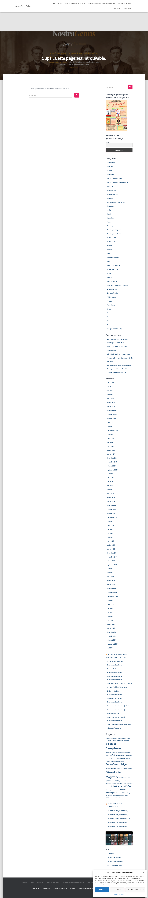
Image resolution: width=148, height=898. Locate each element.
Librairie (109, 261)
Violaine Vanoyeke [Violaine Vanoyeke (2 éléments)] (110, 798)
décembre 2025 (112, 410)
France (109, 222)
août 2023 (110, 474)
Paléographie (111, 297)
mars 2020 (110, 620)
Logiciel (109, 277)
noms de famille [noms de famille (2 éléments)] (120, 795)
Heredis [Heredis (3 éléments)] (116, 781)
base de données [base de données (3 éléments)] (123, 740)
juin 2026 (110, 387)
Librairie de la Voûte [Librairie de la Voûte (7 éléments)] (121, 786)
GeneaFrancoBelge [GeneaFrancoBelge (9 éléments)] (116, 764)
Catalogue (110, 206)
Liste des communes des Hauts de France (101, 3)
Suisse (109, 321)
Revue (109, 309)
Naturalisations (112, 289)
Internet (109, 249)
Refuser (117, 890)
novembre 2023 (112, 462)
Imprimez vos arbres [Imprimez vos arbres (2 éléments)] (117, 783)
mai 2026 (110, 391)
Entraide (109, 214)
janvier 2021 (111, 585)
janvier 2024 (111, 454)
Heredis (109, 245)
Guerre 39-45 (111, 242)
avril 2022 (110, 537)
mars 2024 (110, 446)
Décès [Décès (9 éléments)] (115, 755)
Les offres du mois (113, 257)
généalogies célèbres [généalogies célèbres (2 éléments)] (124, 777)
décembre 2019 (112, 632)
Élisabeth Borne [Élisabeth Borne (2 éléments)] (120, 798)
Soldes (109, 313)
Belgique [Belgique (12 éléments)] (111, 743)
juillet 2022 (110, 525)
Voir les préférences (135, 890)
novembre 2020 (112, 592)
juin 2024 (110, 442)
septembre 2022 (112, 517)
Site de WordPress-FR (114, 865)
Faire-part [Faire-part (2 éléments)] (113, 758)
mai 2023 (110, 486)
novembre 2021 (112, 557)
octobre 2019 (111, 640)
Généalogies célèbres (114, 234)
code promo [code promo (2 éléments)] (119, 752)
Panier (72, 888)
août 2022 (110, 521)
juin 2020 (110, 608)
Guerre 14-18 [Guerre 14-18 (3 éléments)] (121, 768)
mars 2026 (110, 399)
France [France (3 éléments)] (108, 761)
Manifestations (112, 281)
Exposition (110, 218)
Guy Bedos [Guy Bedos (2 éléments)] (129, 768)
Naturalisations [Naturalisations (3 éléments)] (111, 795)
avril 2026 (110, 395)
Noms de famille (112, 293)
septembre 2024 (112, 430)
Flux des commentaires (115, 861)
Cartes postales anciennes (116, 202)
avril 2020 (110, 616)
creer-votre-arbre (52, 883)
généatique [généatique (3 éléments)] (109, 781)
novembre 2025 (112, 414)
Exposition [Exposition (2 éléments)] (108, 758)
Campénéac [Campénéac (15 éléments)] (114, 748)
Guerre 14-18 (111, 238)
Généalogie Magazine (114, 230)
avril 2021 (110, 573)
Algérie (109, 170)
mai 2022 (110, 533)
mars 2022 (110, 541)
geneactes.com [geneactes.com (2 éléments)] (115, 761)
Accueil (52, 3)
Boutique (117, 8)
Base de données (112, 194)
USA (108, 325)
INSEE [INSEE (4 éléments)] (125, 783)
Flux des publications (114, 857)
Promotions (111, 305)
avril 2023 (110, 490)
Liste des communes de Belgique (75, 3)
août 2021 (110, 569)
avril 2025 (110, 426)
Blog (60, 3)
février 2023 (111, 497)
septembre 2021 (112, 565)
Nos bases (127, 8)
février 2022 (111, 545)
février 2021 (111, 581)
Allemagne (110, 174)
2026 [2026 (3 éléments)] (107, 738)
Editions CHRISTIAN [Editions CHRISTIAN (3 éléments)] (125, 755)
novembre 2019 (112, 636)
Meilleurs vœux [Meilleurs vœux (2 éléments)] (118, 793)
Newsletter (36, 888)
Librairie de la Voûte (113, 265)
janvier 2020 (111, 628)
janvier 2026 (111, 406)
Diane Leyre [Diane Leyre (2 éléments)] (109, 755)
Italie (108, 253)
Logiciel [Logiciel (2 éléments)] (111, 790)
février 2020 (111, 624)
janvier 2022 (111, 549)
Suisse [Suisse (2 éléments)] (126, 795)
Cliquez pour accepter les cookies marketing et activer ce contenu (119, 839)
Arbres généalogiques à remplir (117, 182)
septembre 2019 (112, 644)
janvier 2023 (111, 501)
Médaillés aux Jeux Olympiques (117, 285)
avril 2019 (110, 648)
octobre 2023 (111, 466)
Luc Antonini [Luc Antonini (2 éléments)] (117, 790)
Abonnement (111, 162)
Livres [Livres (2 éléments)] (107, 790)
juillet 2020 (110, 604)
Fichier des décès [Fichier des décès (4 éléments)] (123, 759)
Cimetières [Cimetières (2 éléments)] (124, 749)
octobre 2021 (111, 561)
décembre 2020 (112, 588)
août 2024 (110, 434)
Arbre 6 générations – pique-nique (118, 354)
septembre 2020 (112, 596)
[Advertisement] (74, 15)
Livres (109, 273)
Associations (111, 190)
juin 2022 (110, 529)
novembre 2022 (112, 509)
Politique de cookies (119, 894)
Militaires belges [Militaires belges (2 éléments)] (126, 793)
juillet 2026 (110, 383)
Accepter (102, 890)
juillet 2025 (110, 422)
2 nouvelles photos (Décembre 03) (118, 818)
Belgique (110, 198)
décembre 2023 (112, 458)
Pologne (109, 301)
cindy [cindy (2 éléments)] (129, 749)
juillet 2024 (110, 438)
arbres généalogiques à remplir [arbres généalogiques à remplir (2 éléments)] (122, 738)
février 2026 (111, 403)
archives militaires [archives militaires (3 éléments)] (112, 740)
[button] (144, 872)
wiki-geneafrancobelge (114, 329)
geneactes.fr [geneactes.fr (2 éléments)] (122, 761)
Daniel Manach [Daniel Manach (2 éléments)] (127, 752)
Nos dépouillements (124, 3)
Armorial (110, 186)
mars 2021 (110, 577)
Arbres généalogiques (114, 178)
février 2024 (111, 450)
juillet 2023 (110, 478)
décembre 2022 (112, 505)
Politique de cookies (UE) (86, 888)
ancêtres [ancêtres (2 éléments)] (111, 738)
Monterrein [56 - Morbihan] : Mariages (119, 706)
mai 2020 (110, 612)
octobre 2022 (111, 513)
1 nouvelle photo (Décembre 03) (117, 811)
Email (107, 142)
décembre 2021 (112, 553)
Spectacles (110, 317)
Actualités (110, 166)
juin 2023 (110, 482)
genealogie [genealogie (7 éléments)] (111, 768)
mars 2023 (110, 493)
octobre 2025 (111, 418)
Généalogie (110, 226)
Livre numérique (112, 269)
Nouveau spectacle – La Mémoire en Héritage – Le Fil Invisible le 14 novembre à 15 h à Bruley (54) (119, 369)
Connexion (110, 853)
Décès (109, 210)
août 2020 (110, 600)
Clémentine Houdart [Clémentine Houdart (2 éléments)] (111, 752)
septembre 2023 (112, 470)
